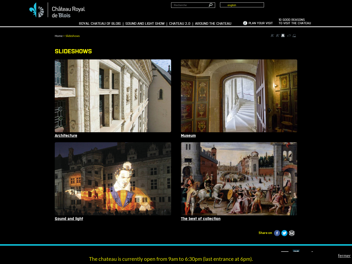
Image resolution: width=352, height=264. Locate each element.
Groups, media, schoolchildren (301, 7)
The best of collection (200, 219)
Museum (188, 136)
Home (59, 36)
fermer (344, 255)
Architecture (66, 136)
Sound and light (69, 219)
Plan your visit (261, 23)
